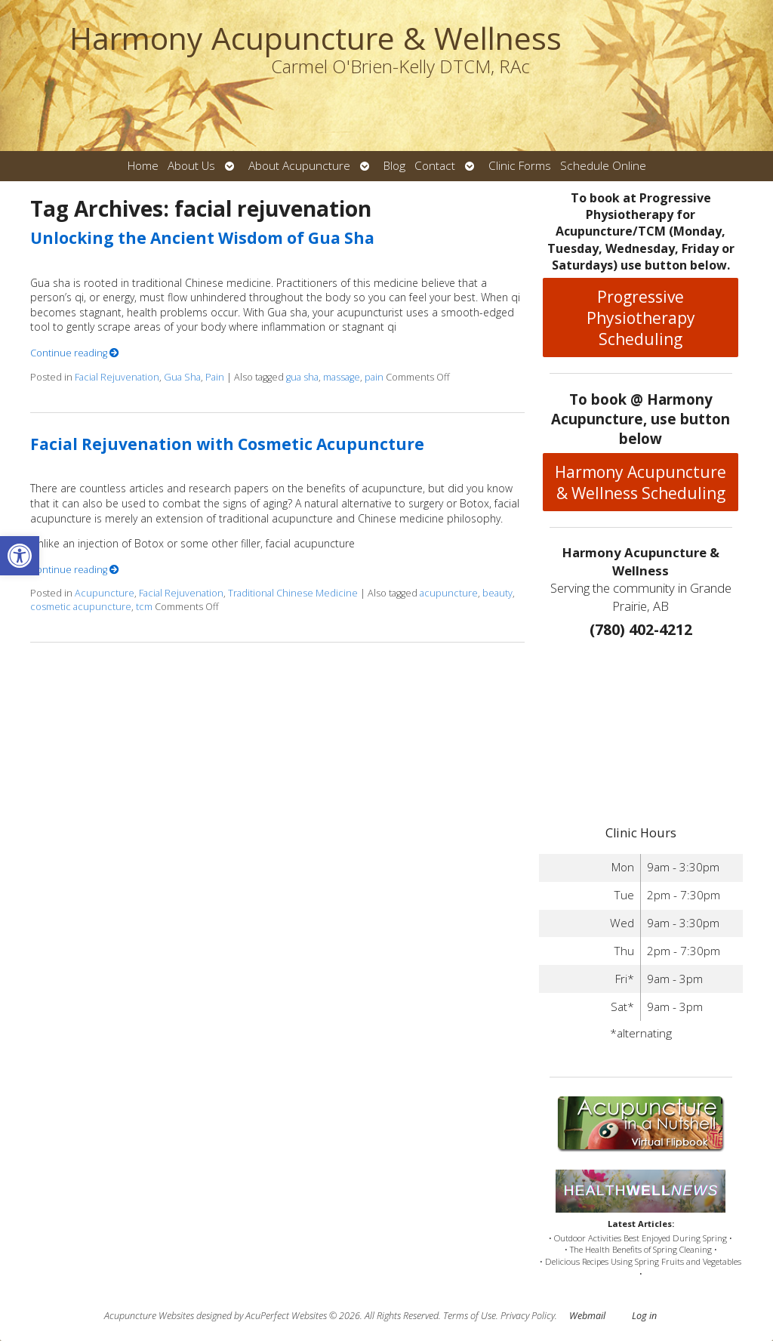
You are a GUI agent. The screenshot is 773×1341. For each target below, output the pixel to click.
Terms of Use (469, 1315)
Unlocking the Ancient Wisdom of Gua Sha (202, 237)
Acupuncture (104, 593)
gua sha (302, 377)
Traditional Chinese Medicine (293, 593)
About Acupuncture (299, 166)
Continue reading (74, 353)
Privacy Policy (527, 1315)
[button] (19, 555)
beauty (497, 593)
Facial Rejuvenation (117, 377)
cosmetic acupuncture (80, 606)
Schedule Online (603, 166)
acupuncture (449, 593)
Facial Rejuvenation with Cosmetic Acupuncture (227, 444)
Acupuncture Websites (149, 1315)
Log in (644, 1315)
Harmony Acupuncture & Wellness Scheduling (640, 482)
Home (143, 166)
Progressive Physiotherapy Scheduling (641, 318)
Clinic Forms (519, 166)
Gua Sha (182, 377)
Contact (434, 166)
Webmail (587, 1315)
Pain (214, 377)
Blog (394, 166)
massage (341, 377)
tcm (144, 606)
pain (374, 377)
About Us (191, 166)
